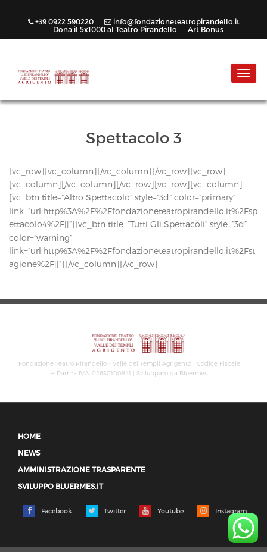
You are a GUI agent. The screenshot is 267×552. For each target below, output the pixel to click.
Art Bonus (205, 29)
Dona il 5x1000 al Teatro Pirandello (116, 29)
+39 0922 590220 (61, 21)
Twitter (106, 511)
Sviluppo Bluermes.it (60, 486)
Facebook (47, 511)
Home (29, 436)
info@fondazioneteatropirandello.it (172, 21)
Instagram (222, 511)
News (29, 453)
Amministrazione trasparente (81, 469)
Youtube (161, 511)
